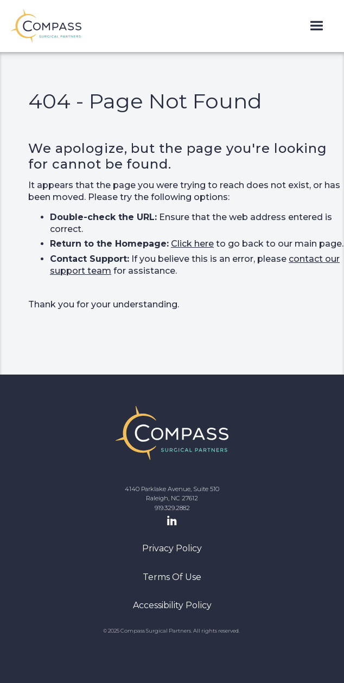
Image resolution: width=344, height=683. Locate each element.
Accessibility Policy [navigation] (172, 605)
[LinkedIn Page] (172, 521)
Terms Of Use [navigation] (172, 577)
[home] (46, 26)
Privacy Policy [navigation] (172, 548)
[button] (316, 26)
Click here (192, 244)
